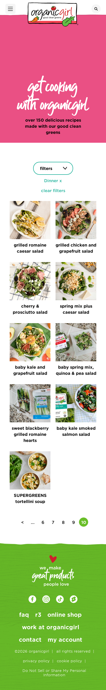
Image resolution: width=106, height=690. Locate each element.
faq (24, 614)
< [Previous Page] (22, 522)
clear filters (53, 190)
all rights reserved (73, 651)
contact (30, 639)
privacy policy (36, 661)
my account (65, 639)
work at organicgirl (50, 627)
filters (46, 168)
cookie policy (69, 661)
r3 (38, 614)
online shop (64, 614)
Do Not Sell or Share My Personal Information (54, 672)
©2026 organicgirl (32, 651)
